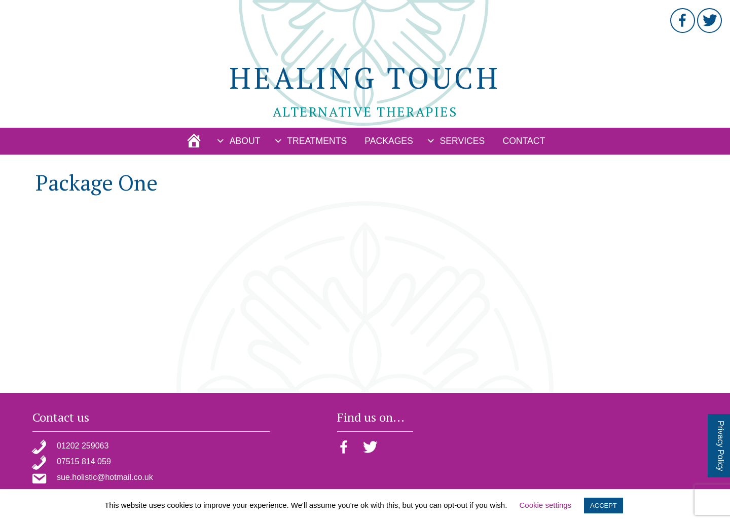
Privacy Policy (720, 446)
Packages (388, 141)
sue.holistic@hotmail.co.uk (105, 477)
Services (462, 141)
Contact (523, 141)
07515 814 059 (84, 461)
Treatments (317, 141)
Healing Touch (365, 77)
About (245, 141)
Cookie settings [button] (546, 505)
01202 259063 (82, 445)
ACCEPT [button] (603, 505)
